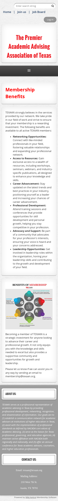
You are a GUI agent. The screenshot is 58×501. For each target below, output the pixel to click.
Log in (50, 19)
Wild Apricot (31, 497)
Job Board (38, 12)
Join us (21, 12)
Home (7, 12)
